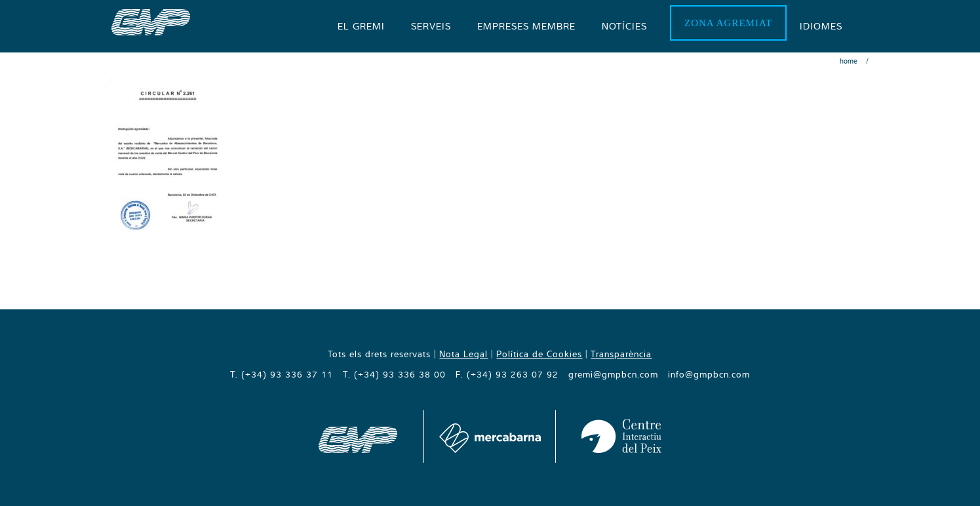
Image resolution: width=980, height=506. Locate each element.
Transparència (621, 353)
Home (848, 61)
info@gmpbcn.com (709, 374)
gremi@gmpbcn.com (613, 374)
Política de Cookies (539, 353)
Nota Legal (463, 353)
